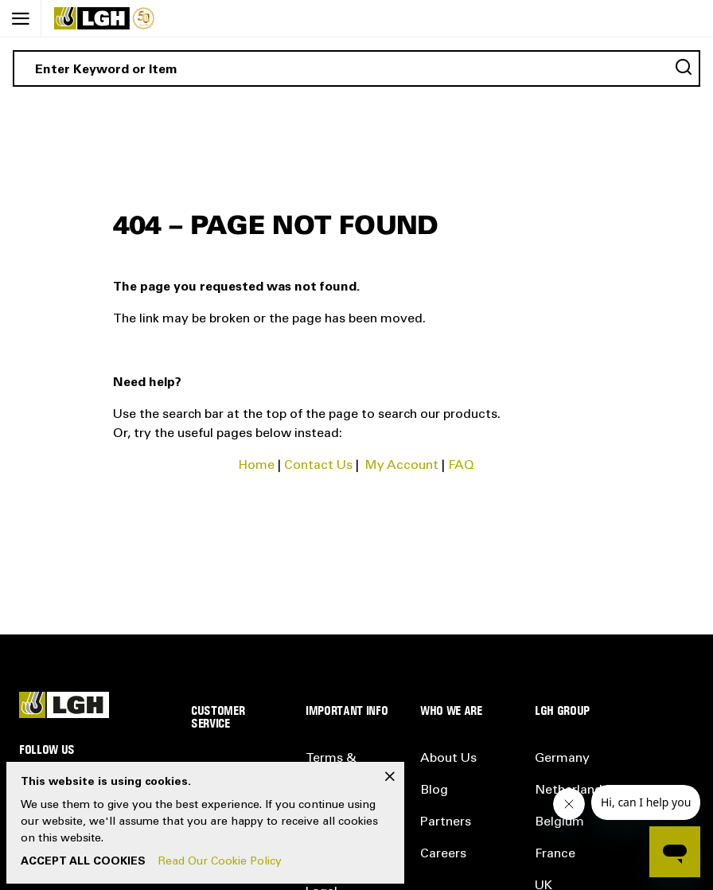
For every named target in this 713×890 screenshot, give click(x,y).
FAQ (461, 465)
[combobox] (356, 68)
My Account (401, 465)
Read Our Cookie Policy (220, 862)
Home (257, 465)
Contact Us (318, 465)
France (555, 854)
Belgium (559, 822)
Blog (434, 790)
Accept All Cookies (83, 862)
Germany (562, 758)
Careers (443, 854)
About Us (448, 758)
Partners (445, 822)
